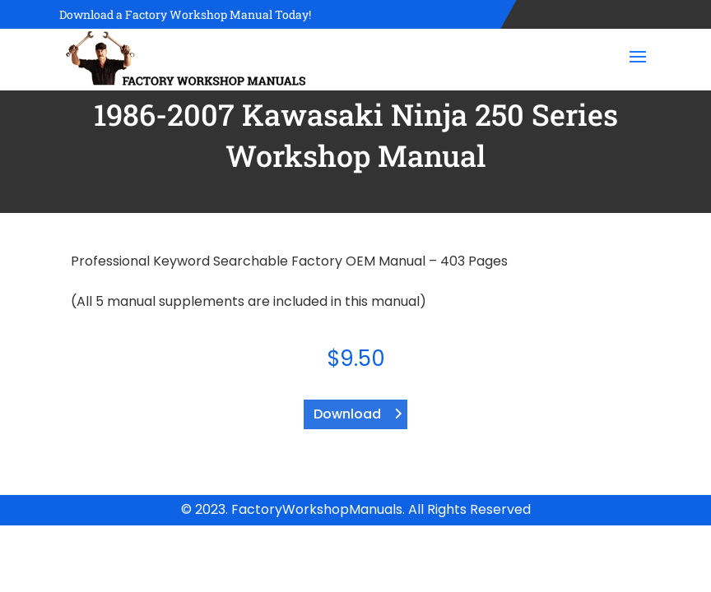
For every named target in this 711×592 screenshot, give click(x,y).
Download (347, 414)
